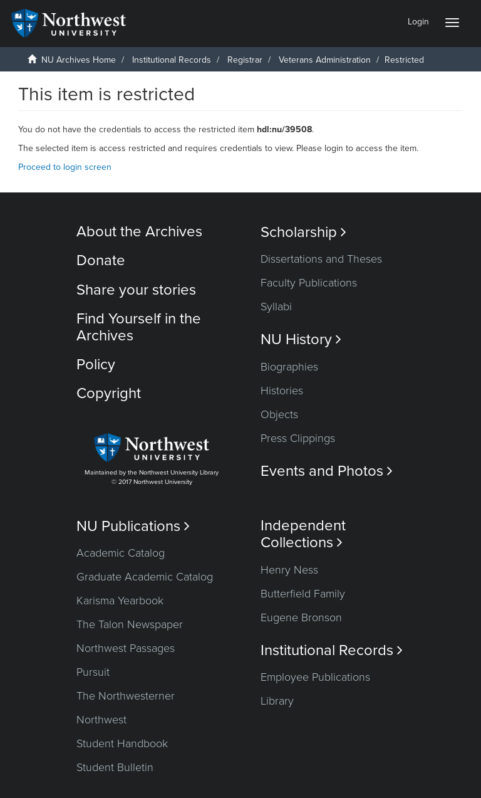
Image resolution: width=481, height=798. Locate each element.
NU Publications (133, 526)
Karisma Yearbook (119, 600)
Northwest (101, 720)
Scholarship (303, 232)
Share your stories (136, 290)
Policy (95, 364)
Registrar (244, 60)
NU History (301, 339)
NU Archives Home (78, 60)
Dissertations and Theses (321, 259)
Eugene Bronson (301, 617)
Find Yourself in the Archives (138, 327)
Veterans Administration (325, 60)
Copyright (108, 393)
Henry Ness (289, 570)
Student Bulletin (114, 767)
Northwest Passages (125, 648)
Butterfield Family (303, 594)
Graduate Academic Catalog (144, 577)
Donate (100, 260)
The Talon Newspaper (129, 624)
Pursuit (93, 672)
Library (277, 701)
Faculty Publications (309, 283)
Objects (279, 414)
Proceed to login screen (64, 167)
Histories (282, 390)
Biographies (289, 367)
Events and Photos (327, 471)
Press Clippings (298, 438)
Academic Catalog (120, 553)
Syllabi (276, 306)
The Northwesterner (125, 696)
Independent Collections (303, 534)
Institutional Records (171, 60)
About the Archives (139, 232)
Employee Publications (315, 677)
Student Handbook (122, 743)
